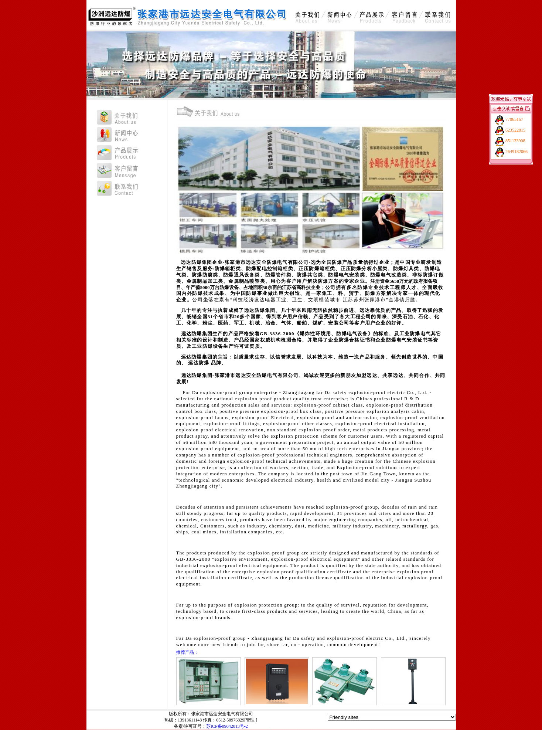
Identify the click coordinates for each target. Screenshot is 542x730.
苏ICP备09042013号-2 (227, 726)
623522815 (515, 130)
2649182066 (516, 151)
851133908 (515, 140)
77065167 (514, 119)
